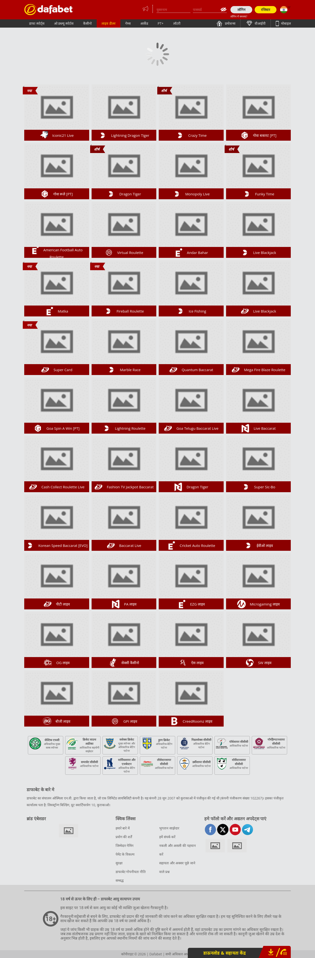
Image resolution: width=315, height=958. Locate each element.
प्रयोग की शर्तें (124, 837)
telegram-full (247, 829)
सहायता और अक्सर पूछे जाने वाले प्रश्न (177, 867)
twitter (222, 829)
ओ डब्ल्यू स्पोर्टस (63, 23)
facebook (210, 829)
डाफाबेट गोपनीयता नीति (131, 871)
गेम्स (128, 23)
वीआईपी (260, 23)
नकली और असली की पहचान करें (177, 850)
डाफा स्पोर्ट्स (36, 23)
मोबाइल (285, 23)
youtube (235, 829)
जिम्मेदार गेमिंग (125, 845)
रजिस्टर (265, 9)
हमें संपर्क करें (167, 837)
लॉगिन (241, 9)
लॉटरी (177, 23)
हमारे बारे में (123, 828)
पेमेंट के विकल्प (125, 854)
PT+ (161, 23)
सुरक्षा (119, 863)
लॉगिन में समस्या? (238, 16)
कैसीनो (87, 23)
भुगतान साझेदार (169, 828)
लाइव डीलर (109, 23)
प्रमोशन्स (229, 23)
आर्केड (144, 23)
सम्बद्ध (120, 880)
